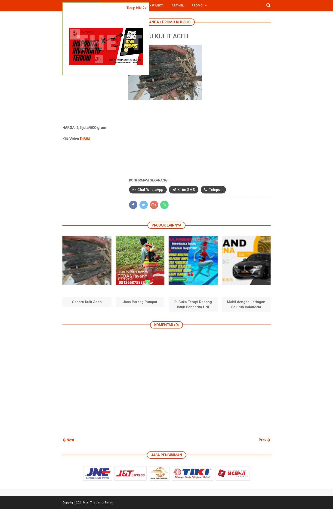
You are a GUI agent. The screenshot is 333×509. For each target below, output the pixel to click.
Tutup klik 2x (136, 8)
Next (68, 440)
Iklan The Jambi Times (98, 502)
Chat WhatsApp (161, 190)
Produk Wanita (151, 5)
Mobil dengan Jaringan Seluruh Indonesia (246, 304)
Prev (265, 440)
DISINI (85, 139)
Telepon (226, 190)
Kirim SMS (196, 190)
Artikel (178, 5)
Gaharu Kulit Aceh (87, 302)
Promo (197, 5)
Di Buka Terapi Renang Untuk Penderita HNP (193, 304)
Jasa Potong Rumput (140, 302)
